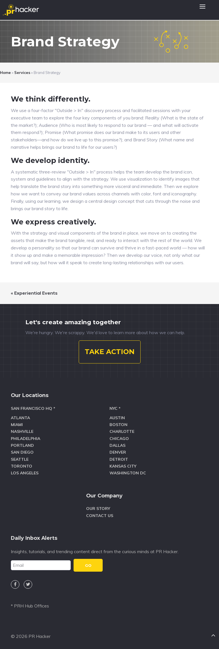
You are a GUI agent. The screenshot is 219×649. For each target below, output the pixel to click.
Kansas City (123, 466)
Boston (118, 424)
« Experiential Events (34, 293)
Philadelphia (25, 438)
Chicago (119, 438)
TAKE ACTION (110, 352)
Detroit (119, 459)
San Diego (22, 452)
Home (5, 72)
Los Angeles (24, 473)
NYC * (115, 408)
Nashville (22, 431)
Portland (22, 445)
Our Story (98, 508)
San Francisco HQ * (33, 408)
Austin (117, 417)
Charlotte (122, 431)
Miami (17, 424)
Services (22, 72)
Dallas (117, 445)
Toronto (21, 466)
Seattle (20, 459)
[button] (202, 10)
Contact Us (99, 515)
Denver (118, 452)
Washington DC (128, 473)
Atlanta (20, 417)
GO (88, 565)
